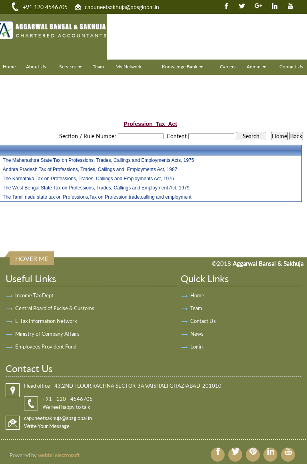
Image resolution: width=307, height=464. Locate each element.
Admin (256, 67)
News (196, 334)
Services (70, 67)
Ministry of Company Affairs (47, 334)
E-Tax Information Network (46, 321)
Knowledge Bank (182, 67)
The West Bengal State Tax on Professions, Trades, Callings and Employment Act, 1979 (96, 188)
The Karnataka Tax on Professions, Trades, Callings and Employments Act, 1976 (88, 178)
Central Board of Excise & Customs (54, 308)
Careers (227, 67)
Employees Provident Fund (45, 346)
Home (197, 295)
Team (98, 67)
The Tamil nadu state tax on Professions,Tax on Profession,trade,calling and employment (97, 197)
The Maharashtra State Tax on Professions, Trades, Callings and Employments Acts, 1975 (98, 160)
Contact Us (203, 321)
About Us (36, 67)
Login (196, 346)
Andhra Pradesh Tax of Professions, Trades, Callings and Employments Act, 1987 (90, 169)
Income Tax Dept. (35, 295)
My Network (129, 67)
